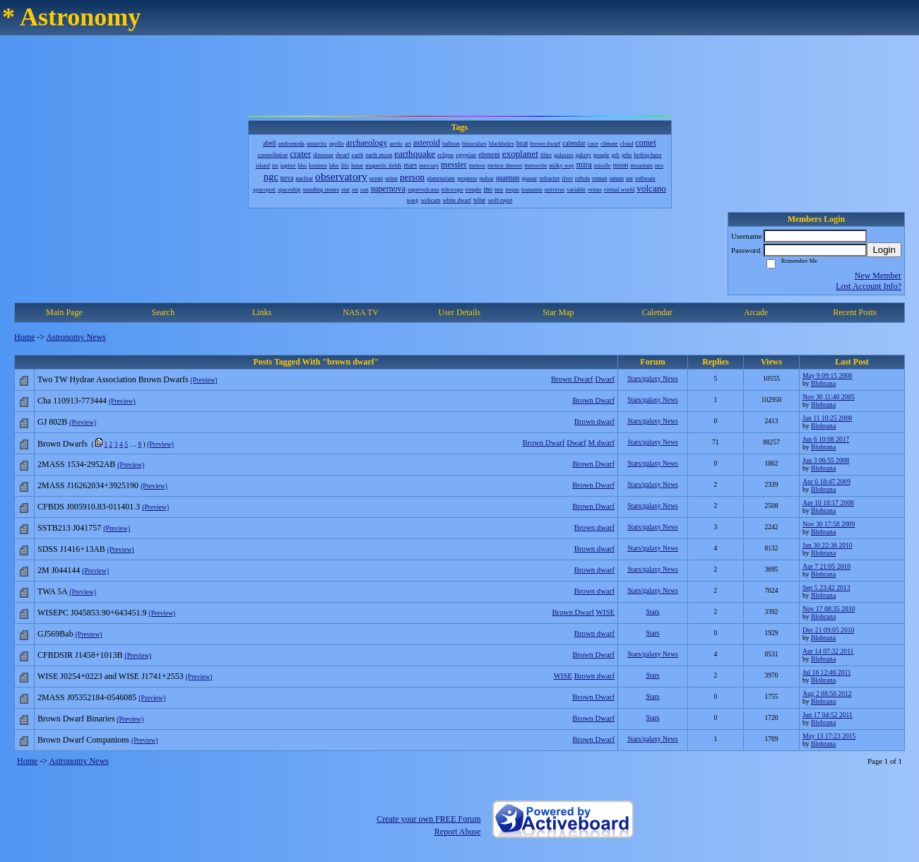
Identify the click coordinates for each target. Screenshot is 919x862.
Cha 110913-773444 (72, 401)
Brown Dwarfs (62, 444)
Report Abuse (457, 832)
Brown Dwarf (572, 378)
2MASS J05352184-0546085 (86, 697)
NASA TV (361, 312)
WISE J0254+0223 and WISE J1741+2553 (110, 676)
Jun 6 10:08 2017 (825, 439)
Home (24, 337)
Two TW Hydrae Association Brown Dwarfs (113, 379)
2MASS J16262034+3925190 (87, 485)
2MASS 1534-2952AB (76, 464)
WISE (605, 612)
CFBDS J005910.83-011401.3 (88, 507)
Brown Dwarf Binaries (75, 719)
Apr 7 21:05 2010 (826, 566)
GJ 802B (52, 422)
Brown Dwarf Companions (83, 740)
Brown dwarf (594, 421)
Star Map (558, 312)
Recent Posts (855, 312)
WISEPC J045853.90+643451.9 (91, 613)
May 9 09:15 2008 (827, 375)
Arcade (756, 312)
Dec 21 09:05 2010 (828, 630)
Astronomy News (75, 337)
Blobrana (823, 383)
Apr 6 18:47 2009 (826, 481)
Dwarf (605, 378)
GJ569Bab (55, 634)
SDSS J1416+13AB (71, 549)
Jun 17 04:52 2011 (827, 715)
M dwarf (601, 442)
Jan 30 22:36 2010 (827, 545)
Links (261, 312)
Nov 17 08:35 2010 (828, 609)
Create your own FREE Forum (428, 819)
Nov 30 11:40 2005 (828, 397)
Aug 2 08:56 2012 (827, 693)
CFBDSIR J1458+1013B (79, 655)
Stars (652, 611)
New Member (878, 276)
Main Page (64, 312)
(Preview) (204, 380)
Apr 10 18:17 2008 (828, 503)
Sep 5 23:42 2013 (826, 587)
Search (162, 312)
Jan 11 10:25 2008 (827, 418)
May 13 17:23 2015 (828, 736)
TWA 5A (52, 591)
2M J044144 (58, 570)
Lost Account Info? (868, 286)
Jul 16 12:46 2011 (826, 672)
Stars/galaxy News (652, 378)
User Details (460, 312)
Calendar (657, 312)
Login (884, 249)
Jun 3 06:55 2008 (825, 460)
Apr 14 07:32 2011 (827, 651)
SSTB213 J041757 (69, 528)
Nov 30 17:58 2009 (828, 524)
